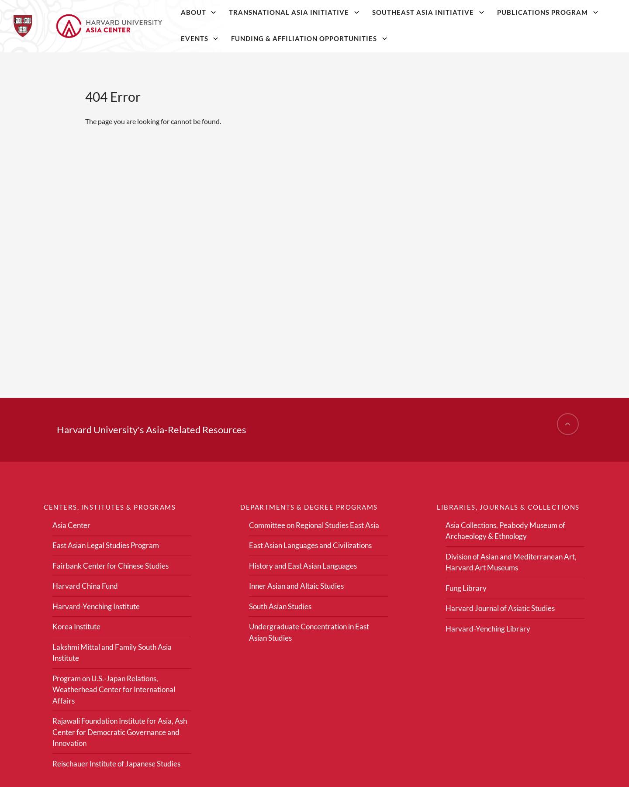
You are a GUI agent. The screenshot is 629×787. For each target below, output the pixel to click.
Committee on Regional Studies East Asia (314, 525)
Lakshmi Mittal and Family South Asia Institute (112, 652)
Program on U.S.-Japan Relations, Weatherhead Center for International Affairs (113, 689)
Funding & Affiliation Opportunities (304, 38)
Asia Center (71, 525)
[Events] (215, 38)
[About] (213, 12)
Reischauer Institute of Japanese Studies (116, 763)
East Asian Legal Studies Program (105, 545)
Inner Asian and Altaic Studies (296, 585)
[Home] (87, 26)
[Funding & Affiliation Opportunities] (384, 38)
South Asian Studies (280, 606)
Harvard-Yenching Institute (96, 606)
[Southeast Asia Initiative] (481, 12)
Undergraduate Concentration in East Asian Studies (309, 632)
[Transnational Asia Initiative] (357, 12)
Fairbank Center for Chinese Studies (110, 565)
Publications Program (542, 12)
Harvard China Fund (85, 585)
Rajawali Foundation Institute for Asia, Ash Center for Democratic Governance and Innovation (119, 732)
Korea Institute (76, 626)
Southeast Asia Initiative (423, 12)
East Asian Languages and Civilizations (310, 545)
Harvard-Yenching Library (488, 628)
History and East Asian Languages (303, 565)
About (193, 12)
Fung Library (466, 588)
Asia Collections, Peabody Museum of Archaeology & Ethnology (505, 531)
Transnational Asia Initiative (289, 12)
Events (194, 38)
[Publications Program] (595, 12)
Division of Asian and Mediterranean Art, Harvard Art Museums (511, 562)
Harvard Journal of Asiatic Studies (500, 608)
